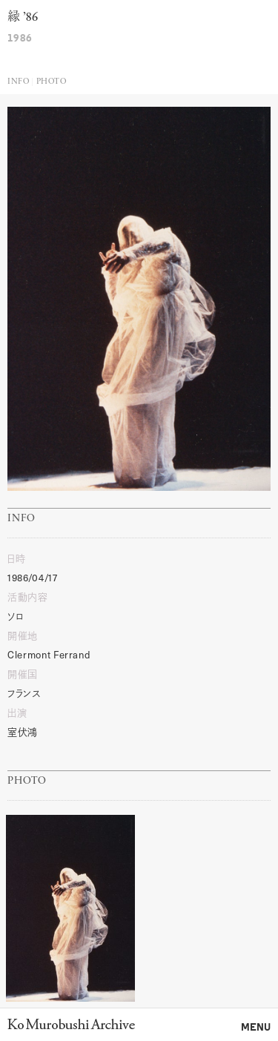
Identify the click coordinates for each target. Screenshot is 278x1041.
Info (18, 82)
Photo (51, 82)
